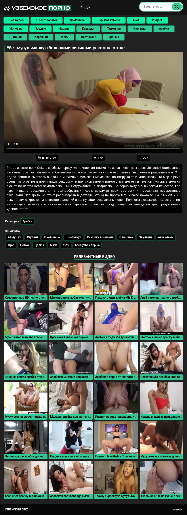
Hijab (11, 245)
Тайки (64, 37)
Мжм (53, 245)
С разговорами (46, 20)
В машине (126, 237)
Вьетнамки (88, 37)
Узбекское (37, 8)
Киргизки (139, 28)
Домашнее (77, 20)
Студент (32, 237)
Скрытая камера (109, 20)
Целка (24, 245)
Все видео (16, 20)
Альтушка (14, 237)
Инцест (157, 20)
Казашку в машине (100, 237)
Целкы (39, 245)
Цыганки (15, 37)
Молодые (15, 28)
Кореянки (41, 37)
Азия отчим (165, 237)
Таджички (114, 28)
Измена (64, 28)
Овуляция (145, 237)
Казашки (88, 28)
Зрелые (40, 28)
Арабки (164, 28)
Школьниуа (73, 237)
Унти (66, 245)
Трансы (114, 37)
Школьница (52, 237)
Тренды (84, 7)
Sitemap (177, 509)
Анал (136, 20)
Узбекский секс (16, 509)
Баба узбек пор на (87, 245)
